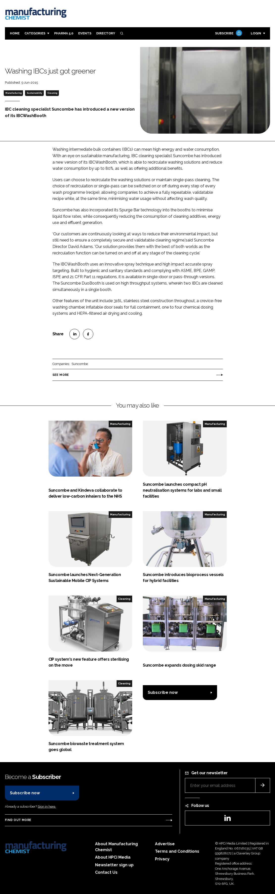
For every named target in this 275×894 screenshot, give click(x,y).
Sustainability (34, 93)
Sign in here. (47, 806)
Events (84, 33)
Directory (105, 33)
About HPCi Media (112, 857)
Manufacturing (13, 93)
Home (15, 33)
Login (256, 33)
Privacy (162, 859)
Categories (35, 33)
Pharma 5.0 (63, 33)
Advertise (165, 844)
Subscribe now (163, 692)
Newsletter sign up (114, 865)
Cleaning (52, 93)
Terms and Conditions (177, 851)
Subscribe (228, 33)
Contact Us (106, 872)
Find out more (18, 820)
